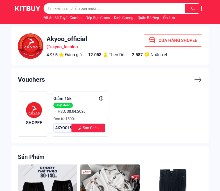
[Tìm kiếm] (193, 8)
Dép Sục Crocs (98, 18)
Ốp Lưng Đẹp (174, 18)
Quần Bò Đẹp (148, 18)
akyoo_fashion (64, 46)
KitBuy (27, 8)
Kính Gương (124, 18)
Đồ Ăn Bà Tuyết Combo (63, 18)
